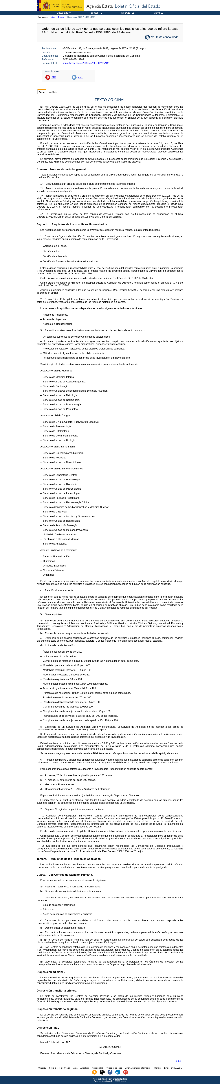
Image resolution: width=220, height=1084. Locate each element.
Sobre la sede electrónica (59, 1068)
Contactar (42, 1068)
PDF (53, 77)
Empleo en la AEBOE (173, 1068)
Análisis (53, 92)
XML (80, 77)
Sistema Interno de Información (137, 1068)
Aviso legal (84, 1068)
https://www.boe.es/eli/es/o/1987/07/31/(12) (85, 63)
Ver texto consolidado (164, 37)
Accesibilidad (97, 1068)
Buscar (61, 17)
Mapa (75, 1068)
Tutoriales (157, 1068)
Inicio (53, 17)
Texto (41, 92)
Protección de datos (114, 1068)
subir (178, 1061)
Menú (158, 13)
